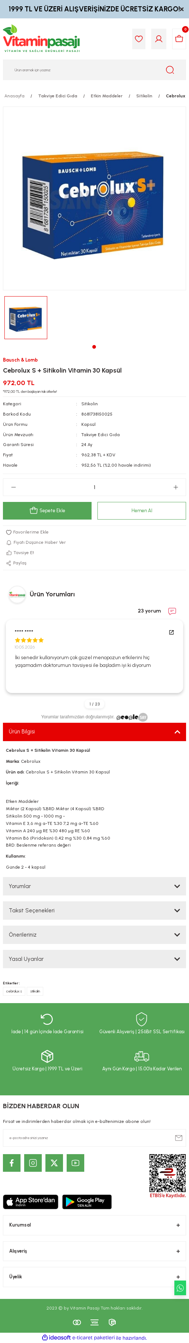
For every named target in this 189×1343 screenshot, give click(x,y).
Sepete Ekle (47, 510)
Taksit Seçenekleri (32, 910)
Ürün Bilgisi (22, 731)
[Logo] (42, 39)
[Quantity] (94, 487)
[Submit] (178, 1138)
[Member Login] (158, 39)
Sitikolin (89, 403)
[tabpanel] (26, 317)
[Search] (94, 70)
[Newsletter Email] (94, 1138)
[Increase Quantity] (176, 487)
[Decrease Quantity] (13, 487)
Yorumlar (20, 886)
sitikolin (35, 991)
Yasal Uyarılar (26, 959)
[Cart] (179, 39)
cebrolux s (14, 991)
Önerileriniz (23, 934)
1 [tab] (94, 347)
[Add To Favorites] (94, 532)
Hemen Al (141, 510)
